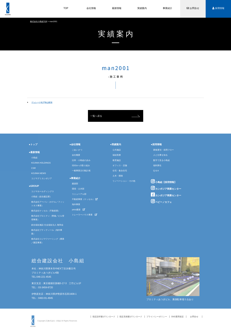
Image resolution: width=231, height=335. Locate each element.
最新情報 (116, 8)
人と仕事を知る (160, 155)
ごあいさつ (77, 150)
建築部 (75, 183)
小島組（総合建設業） (41, 196)
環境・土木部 (78, 189)
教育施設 (117, 160)
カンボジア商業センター (166, 188)
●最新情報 (34, 152)
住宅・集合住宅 (120, 170)
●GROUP (34, 186)
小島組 (34, 157)
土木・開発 (118, 176)
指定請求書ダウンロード (104, 316)
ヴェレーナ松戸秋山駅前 (41, 102)
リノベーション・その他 (124, 181)
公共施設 (117, 150)
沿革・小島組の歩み (81, 160)
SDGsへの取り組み (81, 165)
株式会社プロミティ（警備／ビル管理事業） (47, 218)
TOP (65, 8)
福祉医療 (117, 155)
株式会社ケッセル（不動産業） (45, 211)
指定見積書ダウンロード (130, 316)
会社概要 (76, 155)
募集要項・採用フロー (163, 150)
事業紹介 (167, 8)
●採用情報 (156, 144)
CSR (33, 168)
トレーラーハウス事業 (84, 215)
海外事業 (76, 204)
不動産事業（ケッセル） (85, 199)
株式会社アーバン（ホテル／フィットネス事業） (47, 204)
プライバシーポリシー (156, 316)
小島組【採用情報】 (163, 181)
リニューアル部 (79, 194)
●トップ (33, 144)
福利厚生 (157, 165)
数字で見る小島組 (161, 160)
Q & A (156, 170)
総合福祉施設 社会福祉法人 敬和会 (47, 225)
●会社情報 (75, 144)
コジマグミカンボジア (41, 178)
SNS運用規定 (177, 316)
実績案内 (142, 8)
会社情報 (91, 8)
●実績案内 (115, 144)
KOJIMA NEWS (38, 173)
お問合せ (193, 8)
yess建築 (78, 209)
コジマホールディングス (42, 191)
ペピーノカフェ (161, 201)
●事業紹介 (75, 178)
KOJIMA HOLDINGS (41, 163)
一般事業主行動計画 (81, 170)
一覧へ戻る (96, 116)
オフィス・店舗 (120, 165)
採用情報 (218, 8)
